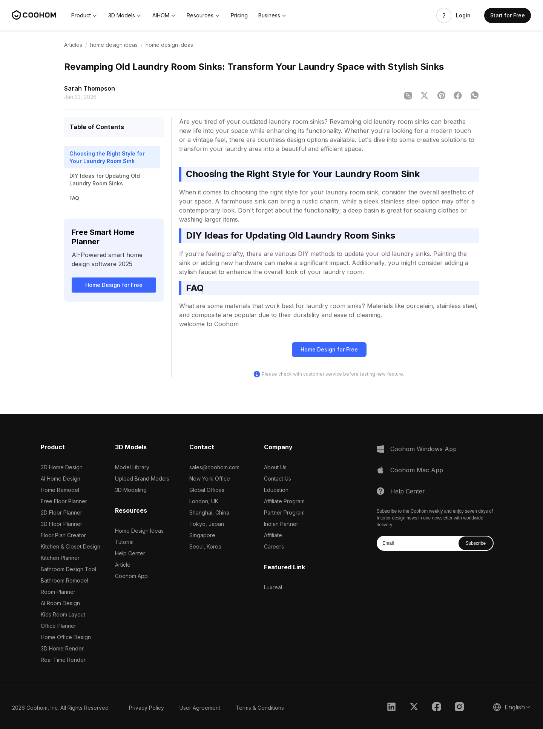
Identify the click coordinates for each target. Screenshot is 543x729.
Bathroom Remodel (64, 580)
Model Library (132, 467)
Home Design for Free (114, 285)
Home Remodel (60, 490)
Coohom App (131, 576)
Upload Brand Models (142, 478)
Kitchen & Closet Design (70, 546)
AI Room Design (60, 603)
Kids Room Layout (63, 614)
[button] (84, 15)
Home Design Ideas (139, 530)
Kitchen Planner (60, 558)
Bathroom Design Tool (68, 569)
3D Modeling (131, 490)
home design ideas (114, 45)
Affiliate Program (284, 501)
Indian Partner (281, 524)
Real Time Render (63, 660)
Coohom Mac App (416, 470)
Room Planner (58, 592)
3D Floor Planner (61, 524)
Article (122, 564)
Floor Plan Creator (63, 535)
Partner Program (284, 512)
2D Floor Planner (61, 512)
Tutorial (124, 542)
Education (276, 490)
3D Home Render (62, 648)
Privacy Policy (146, 707)
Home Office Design (66, 637)
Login (463, 15)
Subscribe (476, 543)
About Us (275, 467)
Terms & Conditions (260, 707)
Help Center (130, 553)
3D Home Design (62, 467)
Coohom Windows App (423, 449)
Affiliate (273, 535)
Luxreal (273, 587)
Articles (73, 45)
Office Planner (58, 626)
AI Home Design (60, 478)
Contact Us (277, 478)
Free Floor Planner (64, 501)
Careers (274, 546)
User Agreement (199, 707)
